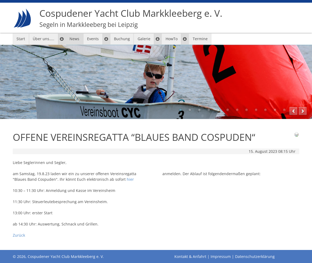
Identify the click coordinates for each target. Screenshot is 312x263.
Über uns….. (43, 38)
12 (284, 110)
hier (130, 179)
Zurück (19, 235)
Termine (200, 38)
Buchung (122, 38)
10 (265, 110)
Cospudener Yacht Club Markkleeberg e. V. (130, 18)
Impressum (221, 256)
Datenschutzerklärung (255, 256)
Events (93, 38)
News (74, 38)
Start (21, 38)
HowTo (172, 38)
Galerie (144, 38)
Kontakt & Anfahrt (190, 256)
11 (275, 110)
